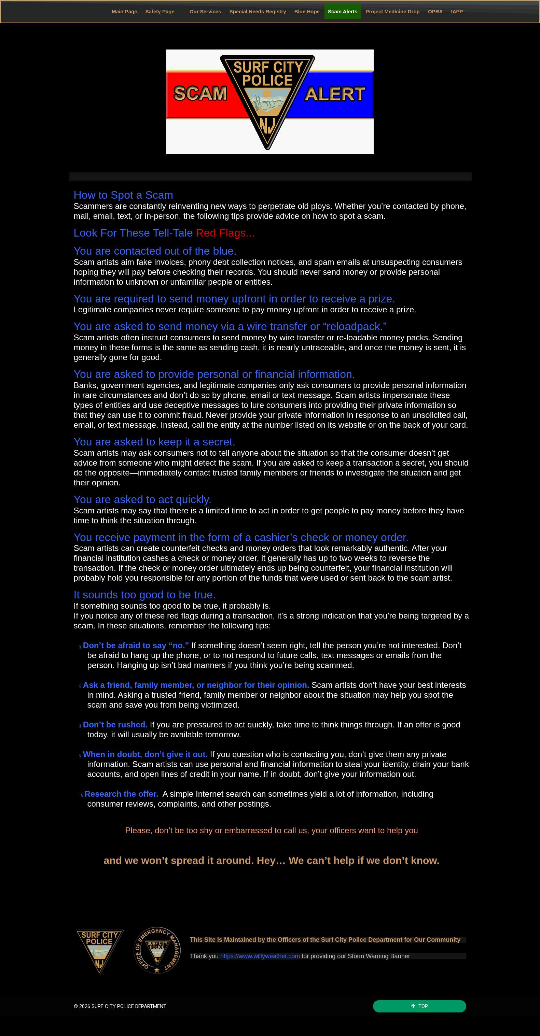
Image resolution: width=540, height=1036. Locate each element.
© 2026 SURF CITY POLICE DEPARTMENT (120, 1004)
